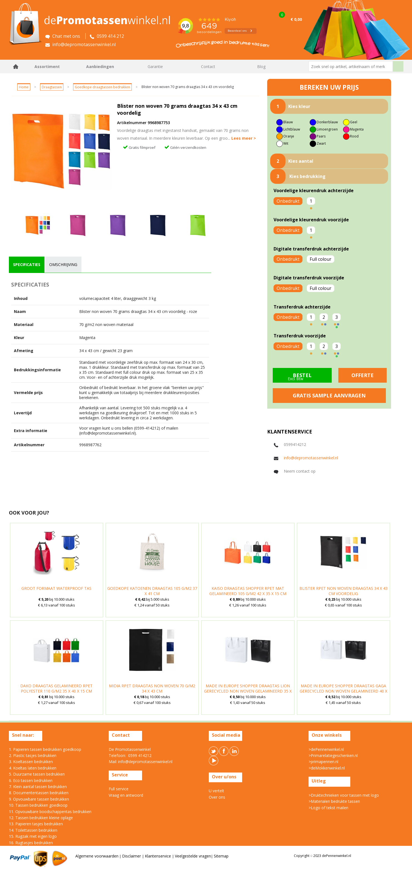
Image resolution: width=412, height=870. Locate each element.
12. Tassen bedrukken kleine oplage (41, 817)
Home (16, 66)
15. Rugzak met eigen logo (33, 836)
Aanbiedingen (100, 66)
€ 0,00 (296, 19)
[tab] (26, 265)
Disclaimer (132, 856)
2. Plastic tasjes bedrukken (32, 755)
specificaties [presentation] (26, 264)
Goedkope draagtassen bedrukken (102, 87)
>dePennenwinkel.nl (326, 749)
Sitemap (221, 856)
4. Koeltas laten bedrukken (32, 768)
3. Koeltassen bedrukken (31, 761)
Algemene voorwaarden (96, 856)
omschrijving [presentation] (63, 264)
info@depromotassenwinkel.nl (311, 457)
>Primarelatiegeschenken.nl (333, 755)
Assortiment (47, 66)
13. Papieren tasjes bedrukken (36, 823)
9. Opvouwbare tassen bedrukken (39, 799)
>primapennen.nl (323, 761)
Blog (261, 66)
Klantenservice (158, 856)
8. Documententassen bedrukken (38, 792)
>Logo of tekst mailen (328, 807)
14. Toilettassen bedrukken (33, 830)
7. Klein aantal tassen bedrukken (38, 786)
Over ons (217, 797)
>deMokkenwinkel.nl (327, 768)
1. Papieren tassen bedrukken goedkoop (45, 749)
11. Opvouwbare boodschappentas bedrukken (50, 811)
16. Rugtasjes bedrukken (31, 842)
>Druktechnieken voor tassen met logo (344, 795)
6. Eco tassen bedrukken (31, 780)
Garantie (155, 66)
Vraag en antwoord (126, 795)
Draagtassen (52, 87)
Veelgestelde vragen (193, 856)
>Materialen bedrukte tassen (334, 801)
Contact (208, 66)
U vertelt (216, 790)
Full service (118, 788)
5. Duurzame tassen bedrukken (37, 774)
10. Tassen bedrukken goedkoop (38, 805)
